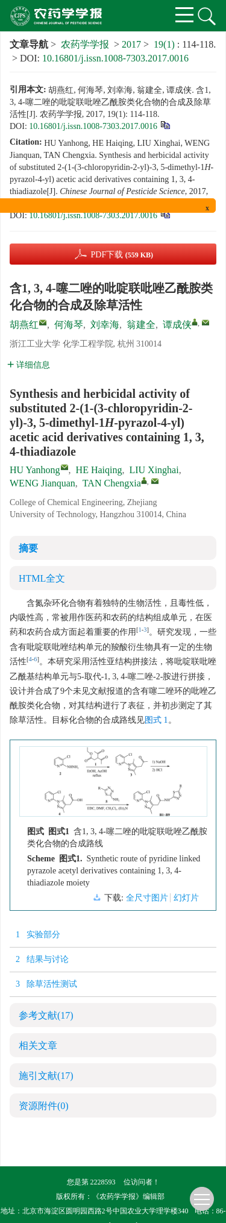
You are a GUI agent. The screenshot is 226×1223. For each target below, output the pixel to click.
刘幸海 (104, 324)
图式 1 (156, 720)
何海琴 (68, 324)
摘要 (28, 548)
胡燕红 (24, 324)
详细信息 (28, 364)
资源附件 (44, 1106)
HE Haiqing (99, 470)
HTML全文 (42, 578)
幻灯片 (186, 897)
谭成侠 (177, 324)
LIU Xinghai (153, 470)
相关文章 (38, 1045)
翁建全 (141, 324)
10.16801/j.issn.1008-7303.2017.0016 (115, 58)
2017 (131, 44)
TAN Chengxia (112, 483)
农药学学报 (85, 44)
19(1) (165, 44)
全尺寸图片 (147, 897)
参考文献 (46, 1015)
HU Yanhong (35, 470)
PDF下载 (121, 254)
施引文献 (46, 1076)
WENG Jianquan (42, 483)
